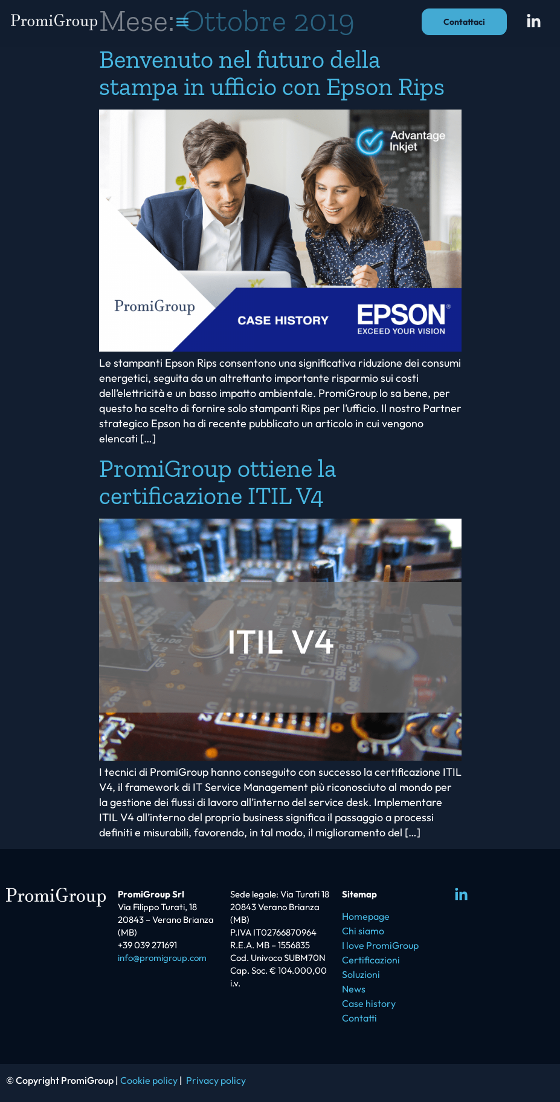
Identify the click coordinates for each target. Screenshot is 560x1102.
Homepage (366, 916)
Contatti (359, 1018)
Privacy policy (216, 1080)
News (353, 989)
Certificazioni (371, 960)
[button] (182, 18)
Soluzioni (361, 974)
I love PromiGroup (380, 945)
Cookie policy (149, 1080)
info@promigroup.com (162, 957)
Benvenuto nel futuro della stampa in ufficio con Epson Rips (272, 72)
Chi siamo (363, 931)
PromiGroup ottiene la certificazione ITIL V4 (217, 481)
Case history (369, 1003)
